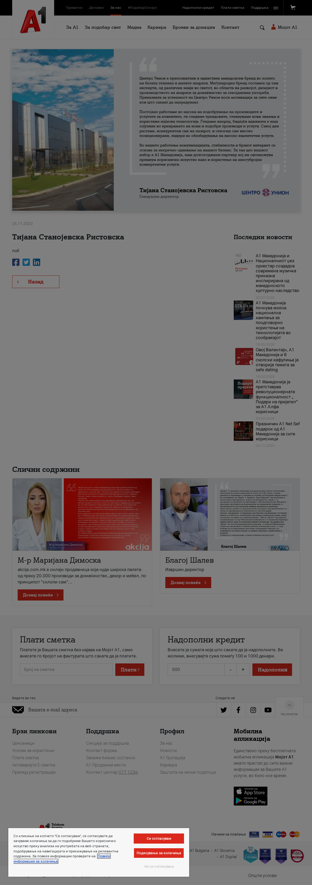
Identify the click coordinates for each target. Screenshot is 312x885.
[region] (98, 852)
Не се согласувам (159, 866)
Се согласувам (159, 838)
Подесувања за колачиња (159, 853)
